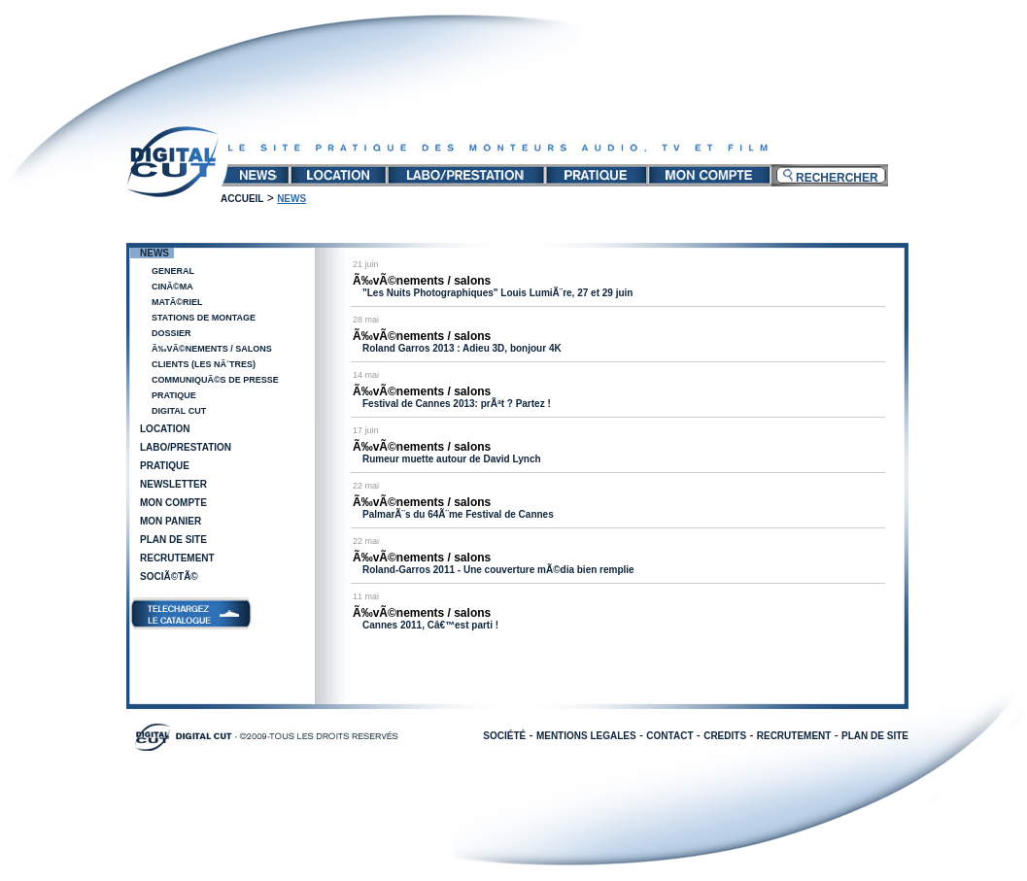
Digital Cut (179, 411)
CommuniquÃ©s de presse (215, 380)
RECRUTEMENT (794, 735)
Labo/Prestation (185, 447)
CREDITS (724, 735)
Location (164, 429)
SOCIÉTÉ (504, 735)
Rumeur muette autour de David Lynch (451, 459)
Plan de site (173, 539)
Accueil (242, 198)
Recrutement (177, 558)
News (154, 253)
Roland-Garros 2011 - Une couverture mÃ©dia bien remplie (498, 569)
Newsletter (173, 484)
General (173, 271)
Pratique (174, 395)
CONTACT (669, 735)
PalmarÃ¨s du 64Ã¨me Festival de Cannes (458, 514)
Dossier (171, 333)
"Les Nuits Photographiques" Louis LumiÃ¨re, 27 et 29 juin (497, 293)
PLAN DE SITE (874, 735)
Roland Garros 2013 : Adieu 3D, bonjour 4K (462, 348)
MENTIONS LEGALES (586, 735)
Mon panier (170, 521)
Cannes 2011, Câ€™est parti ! (430, 625)
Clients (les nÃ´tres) (204, 364)
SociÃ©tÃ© (169, 576)
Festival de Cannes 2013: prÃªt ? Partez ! (456, 403)
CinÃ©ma (172, 286)
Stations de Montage (204, 317)
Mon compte (173, 502)
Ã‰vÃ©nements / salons (212, 349)
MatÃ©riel (177, 302)
